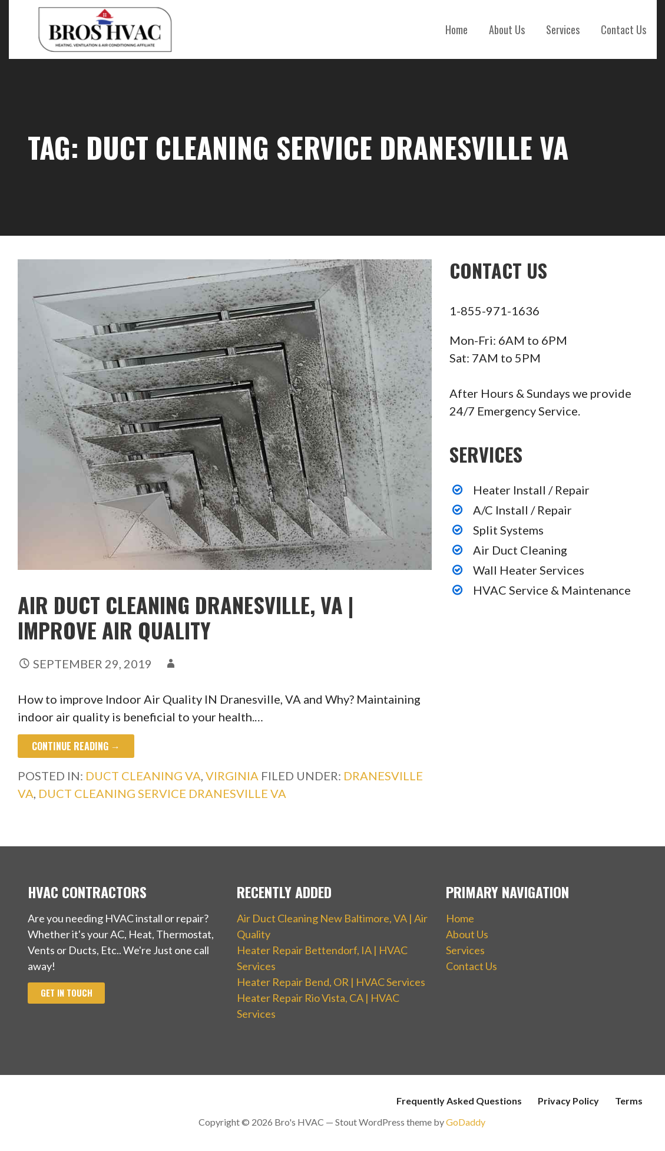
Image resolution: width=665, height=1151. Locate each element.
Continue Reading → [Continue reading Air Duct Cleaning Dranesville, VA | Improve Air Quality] (76, 746)
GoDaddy (465, 1121)
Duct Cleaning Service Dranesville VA (162, 793)
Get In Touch (66, 993)
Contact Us (623, 29)
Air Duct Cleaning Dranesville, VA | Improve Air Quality (185, 617)
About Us (507, 29)
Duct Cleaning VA (143, 776)
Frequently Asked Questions (459, 1100)
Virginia (232, 776)
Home (456, 29)
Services (563, 29)
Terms (629, 1100)
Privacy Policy (568, 1100)
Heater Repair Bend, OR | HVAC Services (331, 981)
